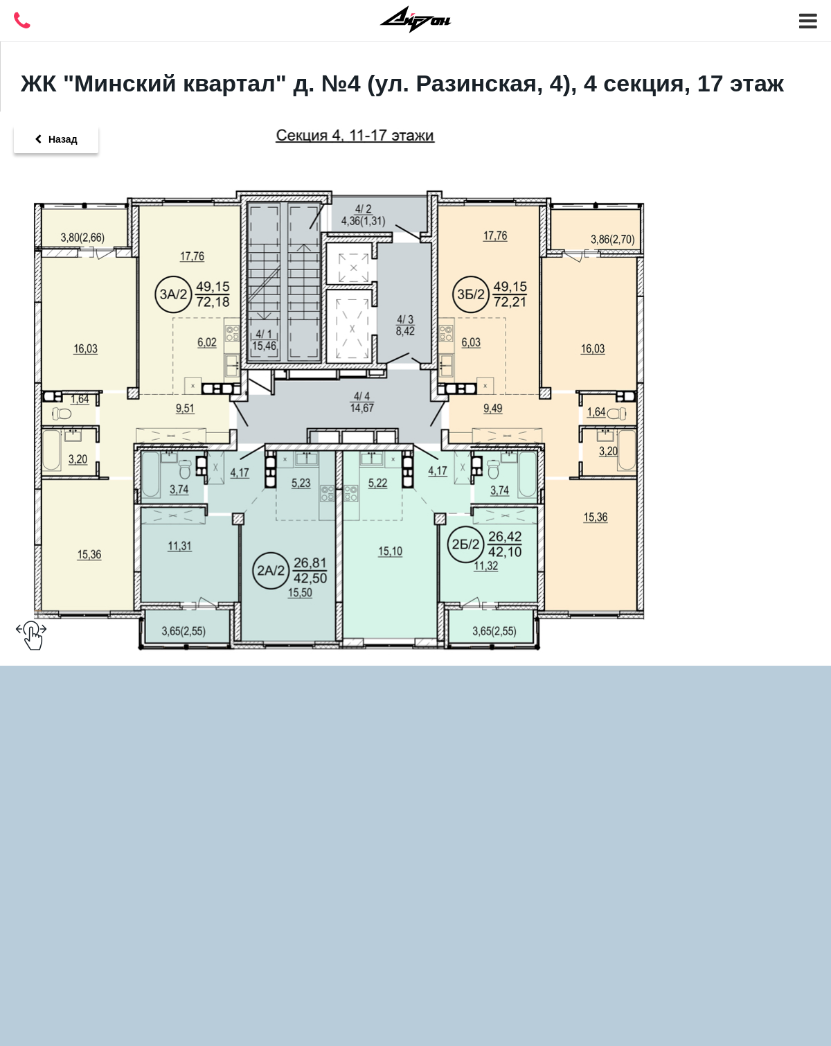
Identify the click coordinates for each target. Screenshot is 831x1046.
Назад (56, 139)
